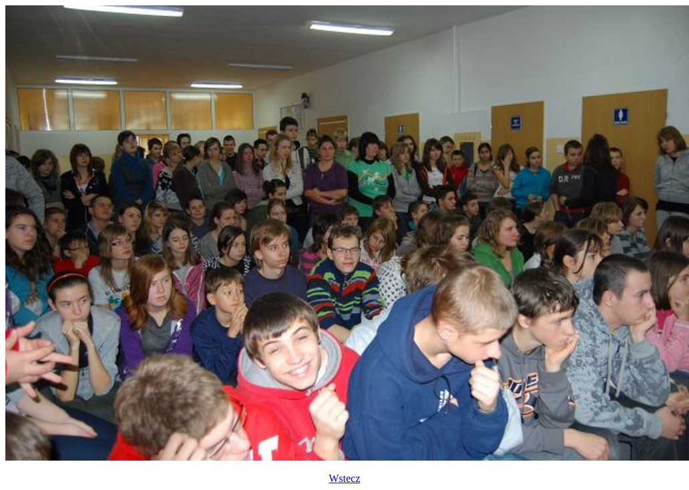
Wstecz (344, 478)
